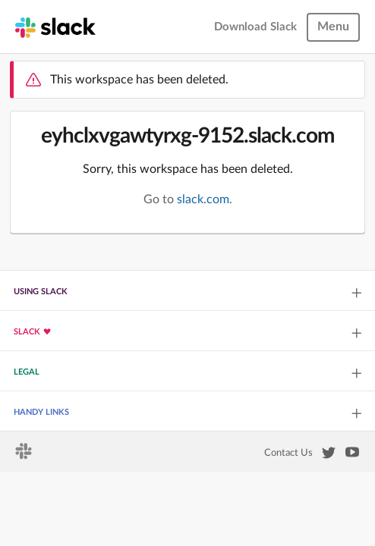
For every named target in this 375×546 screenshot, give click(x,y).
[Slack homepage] (55, 26)
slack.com (203, 199)
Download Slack (255, 27)
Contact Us (288, 452)
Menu (333, 26)
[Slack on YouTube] (352, 455)
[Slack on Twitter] (328, 455)
